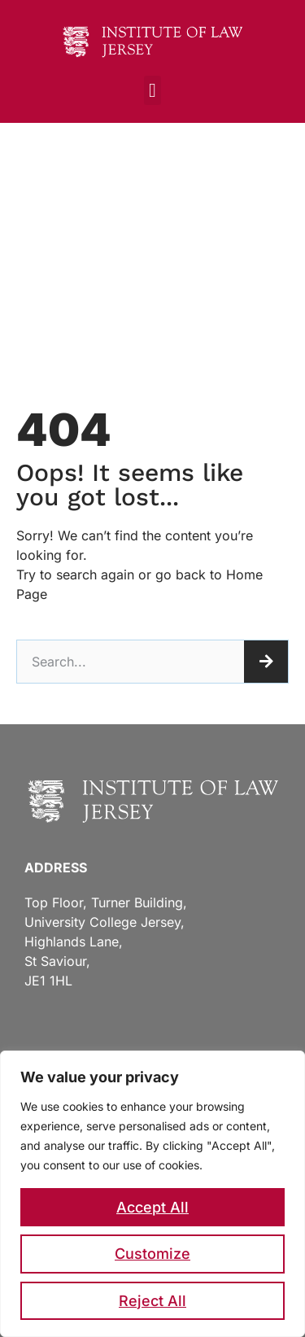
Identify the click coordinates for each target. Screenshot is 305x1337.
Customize (152, 1253)
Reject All (152, 1300)
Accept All (152, 1207)
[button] (152, 90)
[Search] (266, 661)
